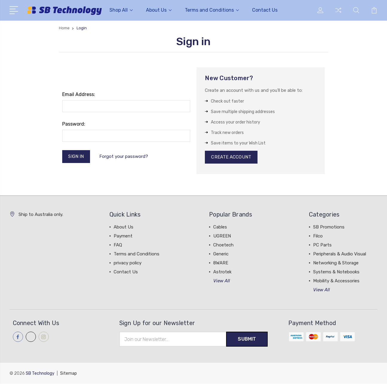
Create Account (231, 157)
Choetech (223, 245)
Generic (220, 254)
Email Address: (78, 94)
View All (221, 281)
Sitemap (68, 373)
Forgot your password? (123, 156)
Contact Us (265, 10)
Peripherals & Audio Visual (339, 254)
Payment (123, 236)
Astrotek (222, 272)
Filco (318, 236)
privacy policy (127, 263)
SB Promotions (329, 227)
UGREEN (222, 236)
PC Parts (322, 245)
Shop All (121, 10)
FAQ (118, 245)
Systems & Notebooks (336, 272)
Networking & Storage (336, 263)
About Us (159, 10)
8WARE (220, 263)
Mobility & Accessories (336, 281)
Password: (73, 124)
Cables (220, 227)
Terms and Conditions (212, 10)
